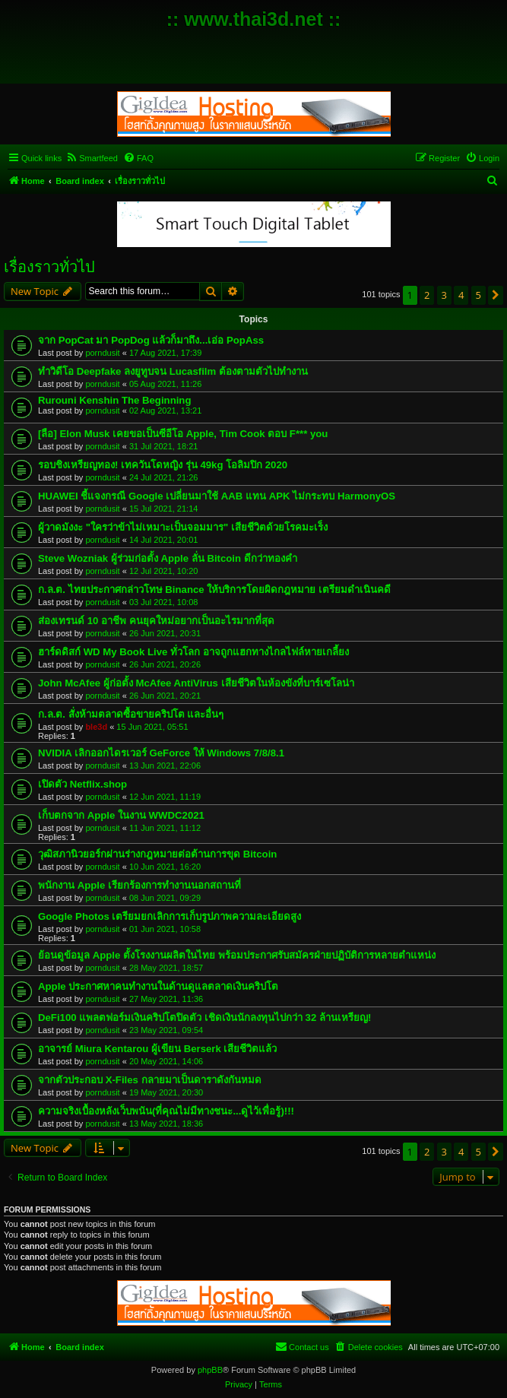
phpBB (210, 1369)
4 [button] (461, 295)
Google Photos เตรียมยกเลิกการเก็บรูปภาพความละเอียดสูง (169, 916)
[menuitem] (91, 158)
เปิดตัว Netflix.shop (82, 784)
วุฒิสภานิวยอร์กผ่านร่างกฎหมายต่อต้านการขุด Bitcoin (157, 854)
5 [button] (478, 295)
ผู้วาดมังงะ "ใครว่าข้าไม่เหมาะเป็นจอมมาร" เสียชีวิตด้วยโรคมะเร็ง (183, 527)
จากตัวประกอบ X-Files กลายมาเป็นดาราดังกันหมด (149, 1080)
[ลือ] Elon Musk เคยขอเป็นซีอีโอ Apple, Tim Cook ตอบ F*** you (183, 433)
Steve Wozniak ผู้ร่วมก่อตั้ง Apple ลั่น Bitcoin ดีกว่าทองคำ (167, 558)
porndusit (102, 352)
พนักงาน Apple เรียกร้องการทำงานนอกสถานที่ (139, 885)
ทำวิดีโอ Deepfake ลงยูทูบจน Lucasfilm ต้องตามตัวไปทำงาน (173, 371)
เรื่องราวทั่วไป (49, 266)
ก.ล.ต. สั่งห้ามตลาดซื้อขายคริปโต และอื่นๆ (130, 714)
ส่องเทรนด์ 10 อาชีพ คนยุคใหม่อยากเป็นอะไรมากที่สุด (156, 620)
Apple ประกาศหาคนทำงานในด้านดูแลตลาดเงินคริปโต (158, 986)
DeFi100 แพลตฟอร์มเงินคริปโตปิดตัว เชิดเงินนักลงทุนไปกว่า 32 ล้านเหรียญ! (204, 1017)
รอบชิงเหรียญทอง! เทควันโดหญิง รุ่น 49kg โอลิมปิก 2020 (162, 465)
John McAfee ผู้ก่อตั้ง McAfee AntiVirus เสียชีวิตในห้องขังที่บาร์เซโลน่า (196, 683)
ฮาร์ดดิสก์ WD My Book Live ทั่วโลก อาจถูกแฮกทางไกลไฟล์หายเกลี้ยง (193, 652)
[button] (495, 295)
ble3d (96, 726)
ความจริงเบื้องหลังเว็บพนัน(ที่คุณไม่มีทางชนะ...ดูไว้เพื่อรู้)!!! (166, 1111)
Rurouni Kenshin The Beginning (114, 400)
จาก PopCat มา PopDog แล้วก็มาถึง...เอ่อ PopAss (151, 340)
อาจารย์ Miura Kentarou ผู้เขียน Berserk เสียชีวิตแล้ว (157, 1048)
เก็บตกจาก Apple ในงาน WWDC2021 (121, 815)
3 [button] (444, 295)
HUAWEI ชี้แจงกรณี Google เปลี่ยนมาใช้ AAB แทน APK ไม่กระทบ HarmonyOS (216, 496)
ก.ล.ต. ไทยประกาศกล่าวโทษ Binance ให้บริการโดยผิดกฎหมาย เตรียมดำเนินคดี (214, 589)
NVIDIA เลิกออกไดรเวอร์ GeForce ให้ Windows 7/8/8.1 (161, 753)
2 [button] (426, 295)
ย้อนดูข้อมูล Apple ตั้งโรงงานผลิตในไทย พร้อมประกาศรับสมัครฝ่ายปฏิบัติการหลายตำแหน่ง (237, 955)
